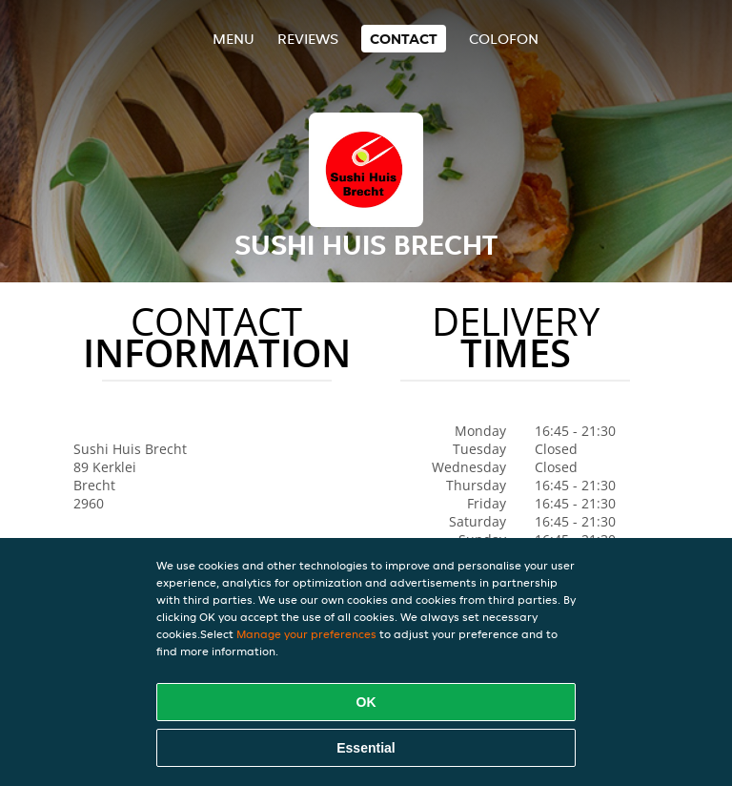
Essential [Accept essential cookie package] (365, 747)
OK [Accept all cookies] (366, 702)
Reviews (307, 39)
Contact (403, 39)
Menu (233, 39)
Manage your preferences (306, 634)
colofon (504, 39)
